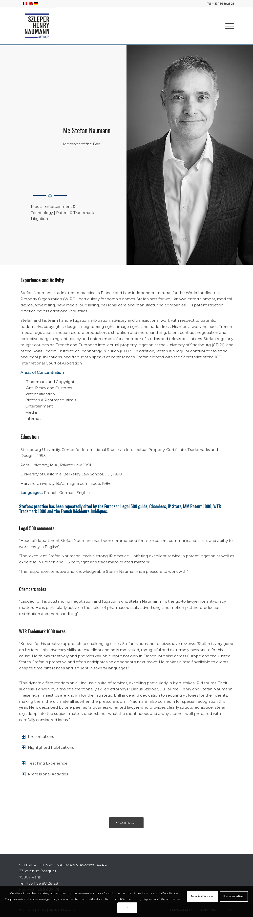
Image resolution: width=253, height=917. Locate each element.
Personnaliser (233, 896)
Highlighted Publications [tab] (48, 747)
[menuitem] (228, 25)
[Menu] (228, 25)
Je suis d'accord (202, 896)
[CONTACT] (126, 822)
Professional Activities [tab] (45, 774)
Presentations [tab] (38, 736)
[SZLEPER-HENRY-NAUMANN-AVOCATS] (37, 25)
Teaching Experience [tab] (44, 763)
